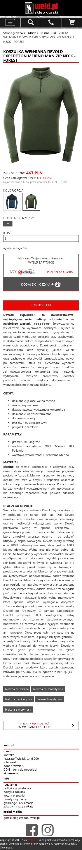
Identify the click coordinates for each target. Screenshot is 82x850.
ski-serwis (10, 773)
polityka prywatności (17, 788)
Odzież (31, 33)
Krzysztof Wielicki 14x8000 (21, 759)
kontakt (8, 755)
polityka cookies (14, 792)
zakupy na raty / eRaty (18, 806)
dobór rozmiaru (13, 766)
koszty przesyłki (13, 795)
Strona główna (13, 33)
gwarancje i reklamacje (18, 803)
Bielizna (45, 33)
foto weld (9, 762)
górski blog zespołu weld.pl (21, 818)
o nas (7, 751)
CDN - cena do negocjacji (20, 769)
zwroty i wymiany (15, 799)
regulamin (10, 785)
